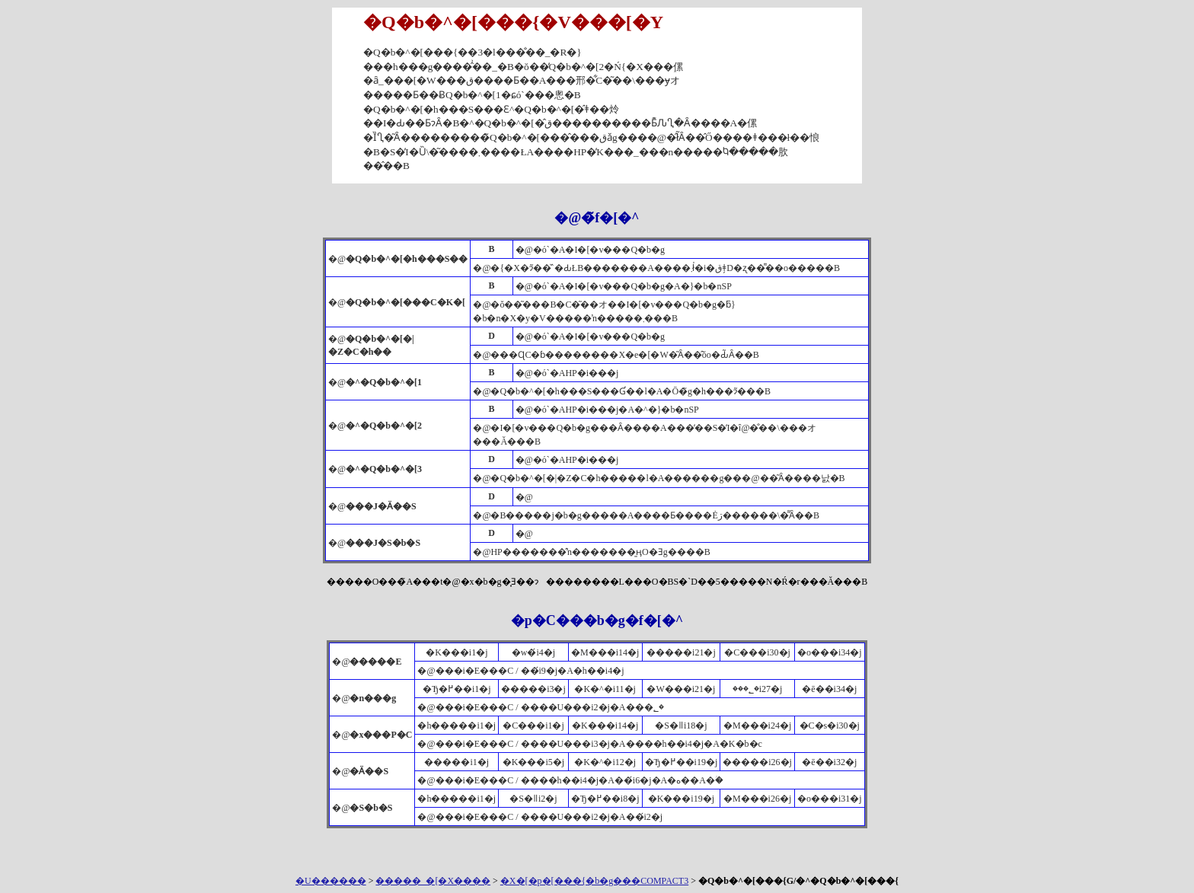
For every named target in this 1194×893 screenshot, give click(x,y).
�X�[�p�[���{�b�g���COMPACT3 (594, 880)
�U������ (330, 880)
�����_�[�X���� (432, 880)
